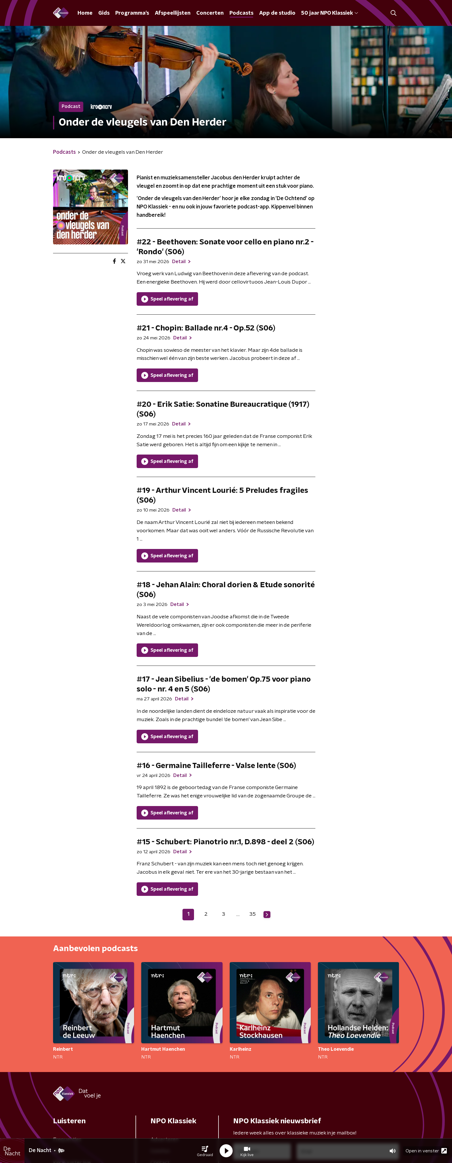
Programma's (132, 13)
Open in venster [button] (426, 1151)
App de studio (277, 13)
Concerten (210, 13)
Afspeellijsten (173, 13)
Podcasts (241, 13)
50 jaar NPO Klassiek (329, 13)
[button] (205, 1151)
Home (85, 13)
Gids (104, 13)
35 (252, 914)
